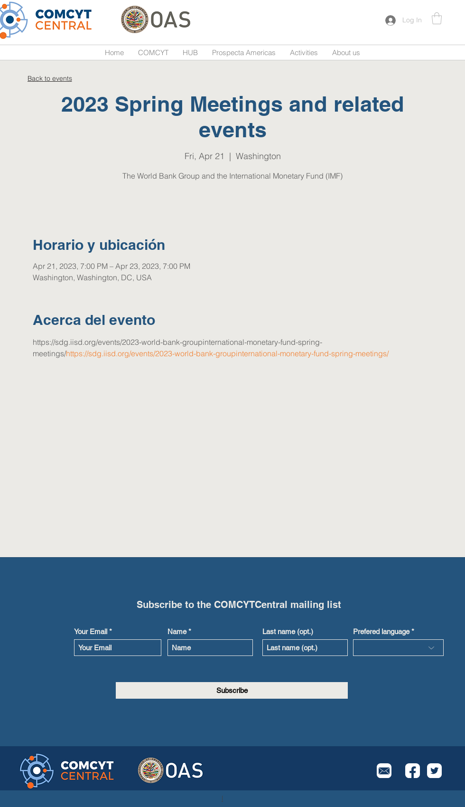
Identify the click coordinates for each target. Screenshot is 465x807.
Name (176, 631)
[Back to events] (49, 78)
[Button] (53, 20)
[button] (437, 18)
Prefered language (381, 631)
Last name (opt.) (287, 631)
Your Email (90, 631)
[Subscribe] (232, 690)
